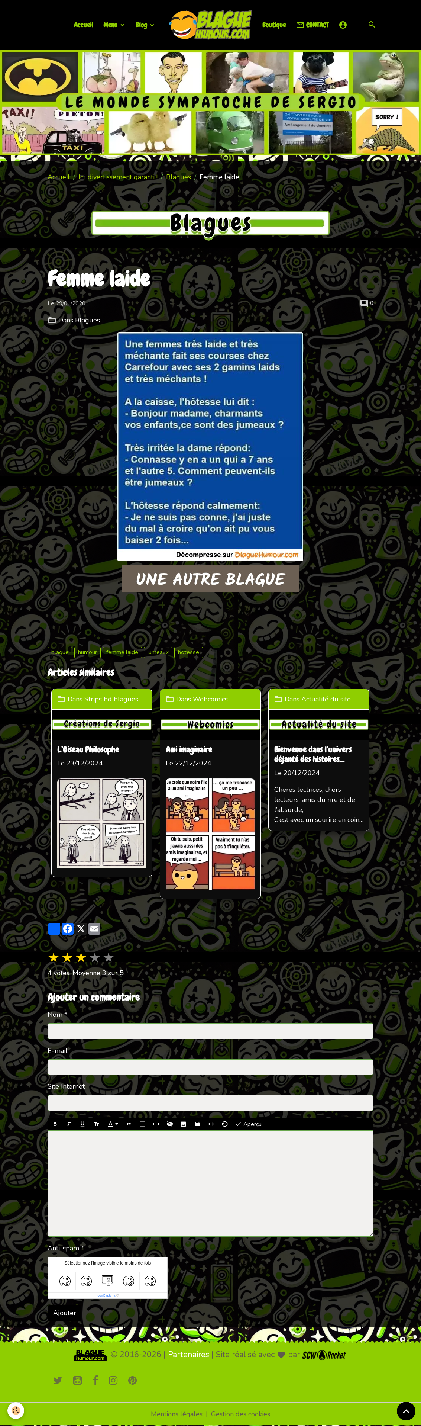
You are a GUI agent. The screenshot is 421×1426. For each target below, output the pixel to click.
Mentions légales (177, 1414)
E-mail (58, 1050)
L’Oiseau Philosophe (88, 750)
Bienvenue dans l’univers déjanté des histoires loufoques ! (313, 755)
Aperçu (248, 1124)
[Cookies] (15, 1410)
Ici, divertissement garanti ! (118, 177)
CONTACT (312, 25)
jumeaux (158, 652)
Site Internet (66, 1086)
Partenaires (188, 1354)
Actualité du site (326, 698)
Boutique (274, 24)
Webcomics (210, 698)
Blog (142, 24)
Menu (111, 24)
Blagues (178, 177)
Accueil (83, 24)
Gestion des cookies (240, 1414)
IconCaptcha (106, 1295)
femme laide (122, 652)
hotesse (188, 652)
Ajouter (64, 1312)
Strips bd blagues (111, 698)
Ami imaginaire (189, 750)
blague (60, 652)
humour (87, 652)
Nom (55, 1014)
